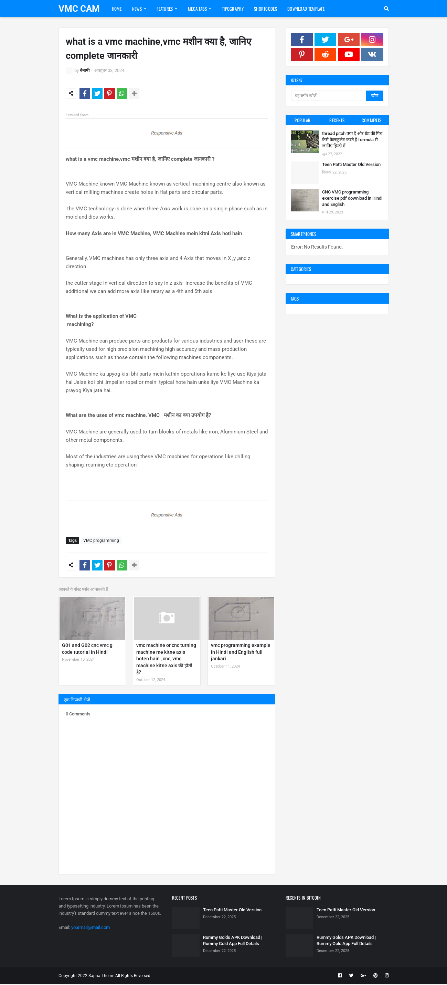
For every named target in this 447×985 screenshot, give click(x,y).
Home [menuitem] (117, 8)
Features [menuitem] (165, 8)
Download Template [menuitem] (305, 8)
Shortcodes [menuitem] (265, 8)
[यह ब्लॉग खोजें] (327, 96)
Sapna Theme (101, 976)
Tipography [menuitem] (233, 8)
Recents (336, 120)
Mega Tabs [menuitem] (197, 8)
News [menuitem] (137, 8)
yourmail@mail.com (90, 928)
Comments (371, 120)
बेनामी (84, 70)
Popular (302, 120)
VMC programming (101, 541)
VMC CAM (79, 8)
